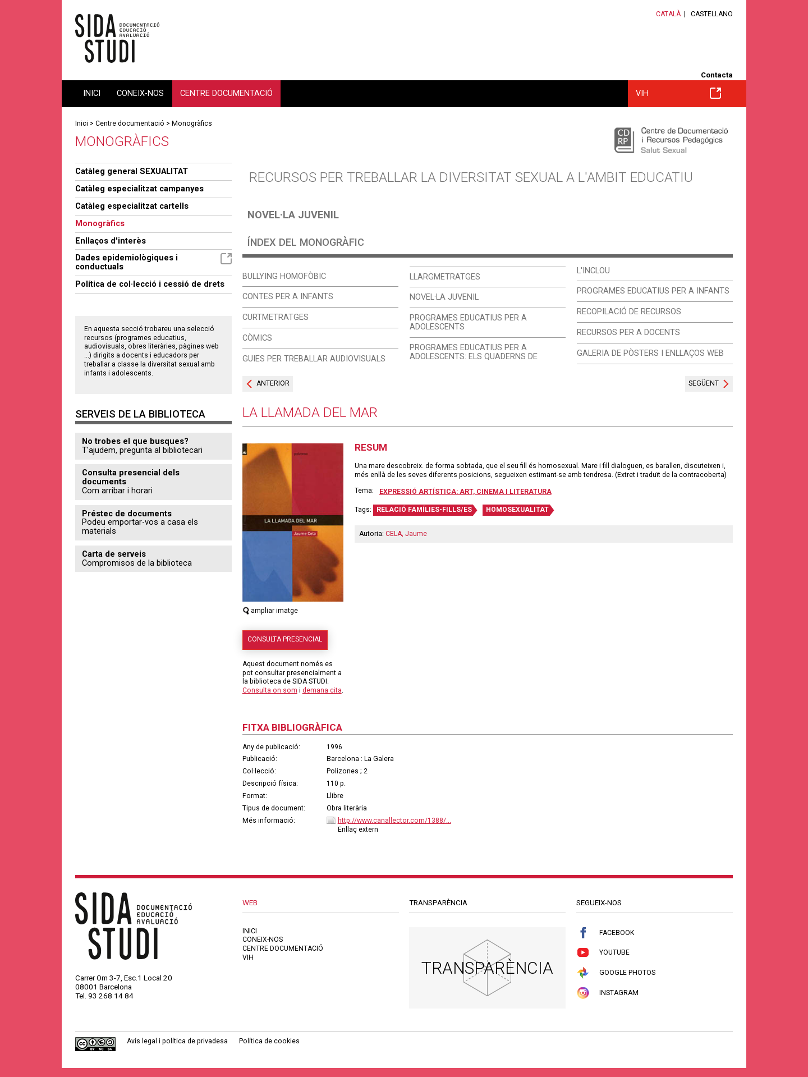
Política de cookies (269, 1041)
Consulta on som (269, 690)
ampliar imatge (270, 611)
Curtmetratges (275, 317)
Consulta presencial (284, 639)
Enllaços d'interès (110, 241)
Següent (703, 383)
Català (668, 14)
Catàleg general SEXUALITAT (131, 171)
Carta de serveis (114, 554)
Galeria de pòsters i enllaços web (650, 353)
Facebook (605, 933)
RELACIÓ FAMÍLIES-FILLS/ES (424, 510)
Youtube (603, 953)
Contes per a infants (287, 296)
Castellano (712, 14)
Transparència (487, 968)
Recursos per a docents (628, 332)
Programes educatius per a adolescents (468, 322)
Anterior (273, 383)
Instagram (607, 993)
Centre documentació (226, 93)
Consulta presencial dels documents (131, 477)
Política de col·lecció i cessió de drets (149, 284)
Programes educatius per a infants (653, 291)
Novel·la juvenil (293, 215)
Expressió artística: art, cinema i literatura (465, 492)
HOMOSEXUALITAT (517, 510)
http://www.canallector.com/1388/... (394, 820)
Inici (91, 93)
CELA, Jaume (406, 534)
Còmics (257, 338)
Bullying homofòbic (284, 276)
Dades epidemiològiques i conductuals (153, 262)
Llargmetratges (445, 277)
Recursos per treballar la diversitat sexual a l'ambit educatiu (471, 177)
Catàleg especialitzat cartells (132, 206)
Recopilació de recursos (629, 311)
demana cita (322, 690)
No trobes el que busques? (135, 441)
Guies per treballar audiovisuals (313, 359)
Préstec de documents (127, 513)
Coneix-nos (140, 93)
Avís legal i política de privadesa (177, 1041)
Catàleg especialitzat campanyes (139, 189)
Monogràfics (192, 123)
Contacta (717, 75)
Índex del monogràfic (305, 242)
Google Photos (615, 973)
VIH (678, 93)
